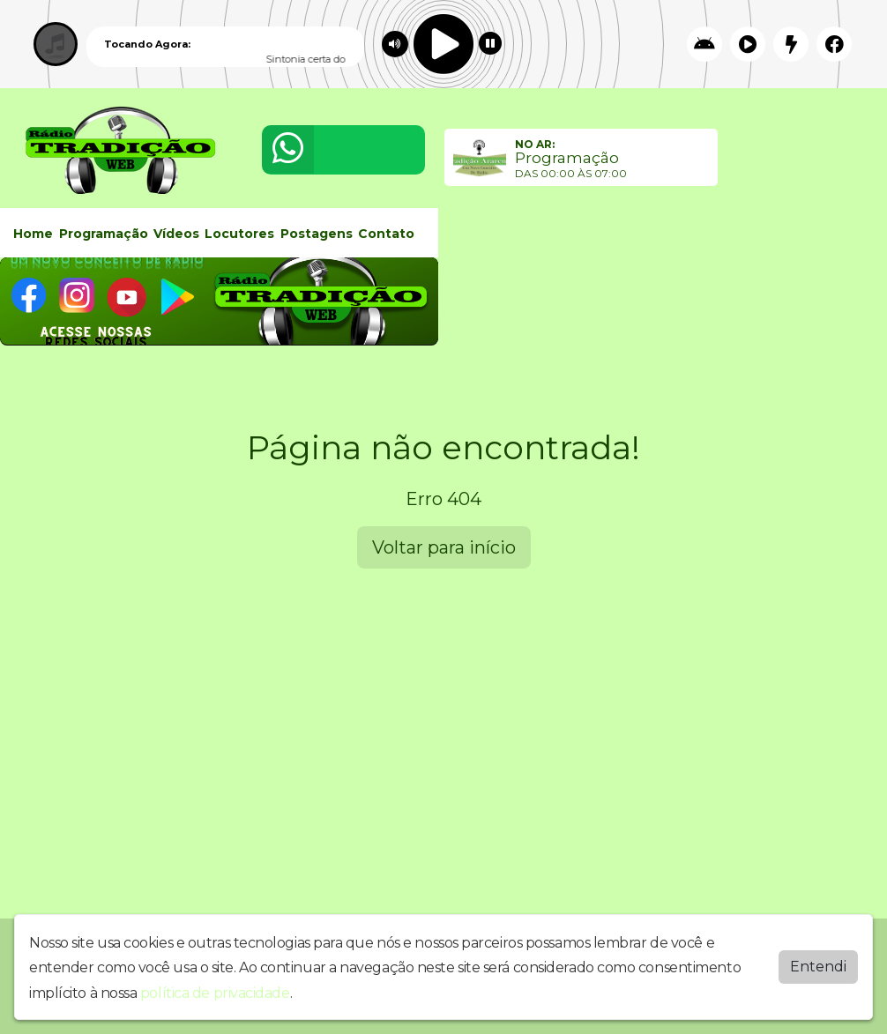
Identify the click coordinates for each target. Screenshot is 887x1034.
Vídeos (176, 234)
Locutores (239, 234)
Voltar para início (444, 547)
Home (33, 234)
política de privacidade (215, 993)
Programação (103, 234)
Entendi (818, 966)
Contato (386, 234)
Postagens (316, 234)
